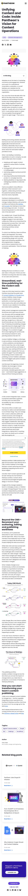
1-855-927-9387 (14, 887)
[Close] (25, 438)
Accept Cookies (14, 452)
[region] (14, 448)
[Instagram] (18, 890)
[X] (10, 890)
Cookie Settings (14, 456)
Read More (8, 785)
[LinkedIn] (13, 890)
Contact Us (14, 883)
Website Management (15, 37)
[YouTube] (15, 890)
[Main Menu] (25, 3)
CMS (4, 37)
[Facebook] (8, 890)
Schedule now (12, 872)
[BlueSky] (20, 890)
